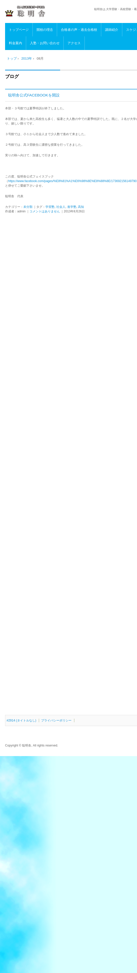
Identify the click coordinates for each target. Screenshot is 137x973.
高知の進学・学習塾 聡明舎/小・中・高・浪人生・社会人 (39, 12)
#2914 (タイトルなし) (21, 720)
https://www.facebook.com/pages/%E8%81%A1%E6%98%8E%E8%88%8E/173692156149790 (72, 181)
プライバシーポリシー (56, 720)
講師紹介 (111, 30)
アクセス (74, 43)
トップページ (19, 30)
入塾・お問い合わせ (45, 43)
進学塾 (71, 207)
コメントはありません (44, 211)
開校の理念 (45, 30)
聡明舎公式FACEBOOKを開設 (34, 95)
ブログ (12, 76)
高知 (81, 207)
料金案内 (15, 43)
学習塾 (50, 207)
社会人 (60, 207)
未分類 (27, 207)
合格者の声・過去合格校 (79, 30)
